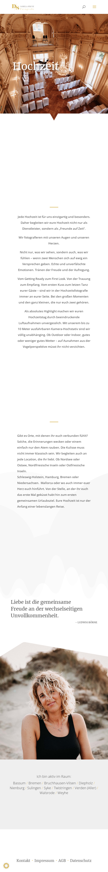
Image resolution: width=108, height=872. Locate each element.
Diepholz (86, 783)
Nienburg (17, 788)
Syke (47, 788)
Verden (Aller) (85, 788)
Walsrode (47, 792)
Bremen (35, 783)
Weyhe (63, 792)
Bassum (19, 783)
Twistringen (63, 788)
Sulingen (34, 788)
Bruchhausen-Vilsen (60, 783)
